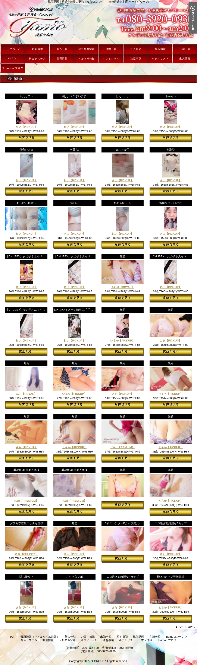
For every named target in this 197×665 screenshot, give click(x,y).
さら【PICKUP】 (26, 447)
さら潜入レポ (74, 576)
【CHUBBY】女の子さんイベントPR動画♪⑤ (34, 256)
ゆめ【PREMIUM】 (122, 447)
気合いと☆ (26, 149)
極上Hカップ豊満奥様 (170, 576)
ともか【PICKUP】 (74, 447)
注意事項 (135, 58)
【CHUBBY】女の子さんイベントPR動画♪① (34, 309)
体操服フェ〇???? (170, 203)
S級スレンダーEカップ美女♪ (122, 523)
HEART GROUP (94, 661)
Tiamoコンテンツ (12, 58)
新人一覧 (62, 49)
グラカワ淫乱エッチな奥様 (26, 523)
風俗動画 (160, 49)
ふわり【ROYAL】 (122, 287)
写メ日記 (135, 49)
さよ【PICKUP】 (26, 127)
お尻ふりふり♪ (122, 203)
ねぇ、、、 (122, 96)
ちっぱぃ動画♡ (26, 203)
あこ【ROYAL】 (26, 393)
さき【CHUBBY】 (26, 554)
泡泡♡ (170, 149)
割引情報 (62, 58)
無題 (122, 256)
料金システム (37, 58)
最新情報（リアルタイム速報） (37, 49)
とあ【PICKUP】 (170, 340)
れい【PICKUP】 (74, 127)
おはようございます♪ (74, 96)
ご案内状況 (86, 49)
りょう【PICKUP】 (170, 393)
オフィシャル (111, 58)
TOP (12, 49)
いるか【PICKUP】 (122, 340)
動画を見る (26, 138)
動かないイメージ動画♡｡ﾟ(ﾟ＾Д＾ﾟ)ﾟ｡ (79, 309)
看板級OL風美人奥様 (26, 470)
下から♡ (170, 96)
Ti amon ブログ (12, 68)
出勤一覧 (111, 49)
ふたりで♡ (26, 96)
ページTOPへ (186, 626)
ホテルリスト (160, 58)
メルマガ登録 (86, 58)
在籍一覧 (184, 49)
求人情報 (184, 58)
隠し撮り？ (26, 576)
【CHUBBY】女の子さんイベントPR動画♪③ (82, 256)
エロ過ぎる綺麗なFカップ (170, 523)
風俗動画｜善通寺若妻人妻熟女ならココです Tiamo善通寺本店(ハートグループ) (98, 23)
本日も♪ (74, 149)
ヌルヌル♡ (122, 149)
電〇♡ (74, 203)
